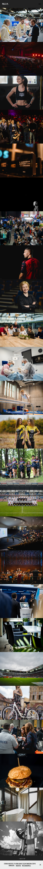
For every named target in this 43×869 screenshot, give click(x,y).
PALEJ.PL (5, 4)
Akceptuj (18, 865)
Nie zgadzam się (26, 865)
